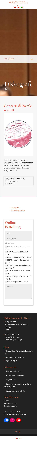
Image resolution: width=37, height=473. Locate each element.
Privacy (17, 432)
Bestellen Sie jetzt (21, 302)
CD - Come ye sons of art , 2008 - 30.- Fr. (18, 277)
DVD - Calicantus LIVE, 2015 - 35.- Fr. (17, 253)
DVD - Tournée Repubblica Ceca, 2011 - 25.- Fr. (18, 267)
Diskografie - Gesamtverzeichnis (18, 209)
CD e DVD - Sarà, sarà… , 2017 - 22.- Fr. (17, 248)
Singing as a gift (11, 361)
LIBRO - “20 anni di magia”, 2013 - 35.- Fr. (18, 261)
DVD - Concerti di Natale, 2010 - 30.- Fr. (18, 272)
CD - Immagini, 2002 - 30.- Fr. (16, 282)
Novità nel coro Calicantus (14, 357)
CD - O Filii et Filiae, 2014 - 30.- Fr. (18, 257)
